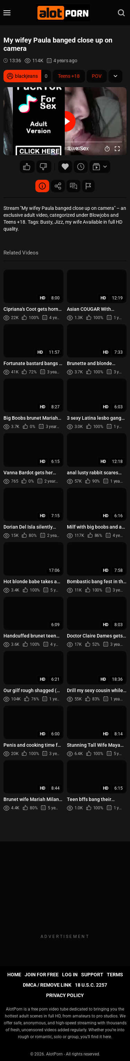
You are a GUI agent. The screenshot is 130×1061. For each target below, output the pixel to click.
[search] (121, 13)
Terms (115, 974)
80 (26, 166)
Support (92, 974)
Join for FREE (42, 974)
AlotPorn (54, 1054)
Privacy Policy (65, 995)
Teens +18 (69, 76)
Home (14, 974)
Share (57, 186)
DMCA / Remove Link (47, 985)
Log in (70, 974)
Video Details (42, 186)
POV (97, 76)
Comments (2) (73, 186)
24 (43, 166)
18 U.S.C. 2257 (91, 985)
